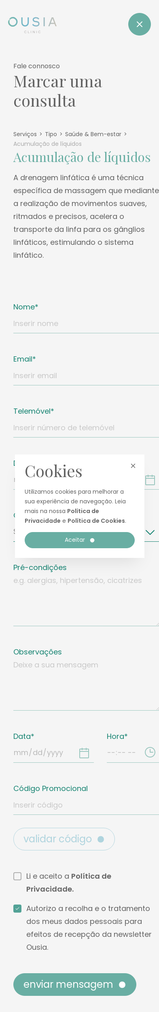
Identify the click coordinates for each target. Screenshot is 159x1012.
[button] (133, 465)
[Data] (84, 752)
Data (22, 736)
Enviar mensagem (75, 984)
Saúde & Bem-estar (93, 134)
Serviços (25, 134)
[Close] (139, 24)
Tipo (51, 134)
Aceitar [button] (80, 540)
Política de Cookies (96, 521)
